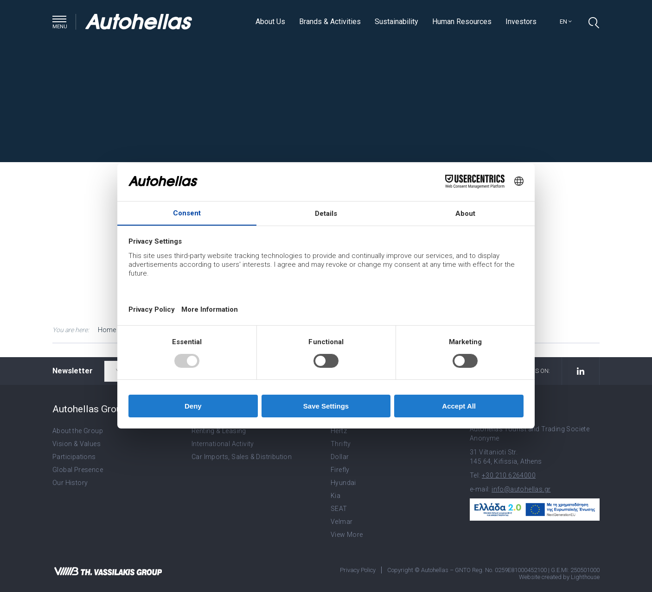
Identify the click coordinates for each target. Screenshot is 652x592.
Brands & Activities (330, 21)
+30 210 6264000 (509, 475)
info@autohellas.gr (521, 489)
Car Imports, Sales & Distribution (242, 456)
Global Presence (77, 469)
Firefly (340, 469)
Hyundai (343, 482)
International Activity (223, 443)
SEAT (339, 508)
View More (347, 534)
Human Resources (462, 21)
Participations (74, 456)
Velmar (341, 521)
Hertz (339, 431)
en (566, 21)
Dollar (340, 456)
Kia (335, 495)
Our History (70, 482)
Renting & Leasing (219, 431)
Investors (521, 21)
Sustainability (396, 21)
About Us (270, 21)
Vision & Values (76, 443)
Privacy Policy (358, 570)
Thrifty (341, 443)
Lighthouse (585, 576)
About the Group (77, 431)
